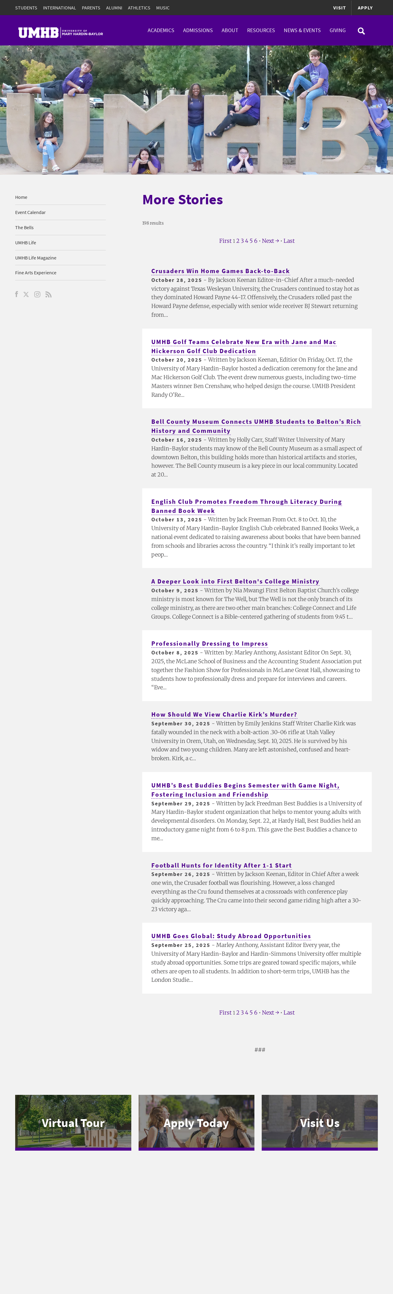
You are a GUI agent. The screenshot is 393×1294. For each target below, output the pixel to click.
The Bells (24, 227)
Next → (270, 240)
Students (26, 8)
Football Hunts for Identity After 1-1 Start (224, 865)
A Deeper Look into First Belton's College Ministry (238, 581)
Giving (338, 30)
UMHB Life (25, 242)
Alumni (114, 8)
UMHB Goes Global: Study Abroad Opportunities (234, 936)
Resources (261, 30)
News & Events (302, 30)
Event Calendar (30, 212)
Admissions (198, 30)
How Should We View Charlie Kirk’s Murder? (227, 714)
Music (163, 8)
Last (289, 240)
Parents (91, 8)
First (225, 240)
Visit (339, 8)
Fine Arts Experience (35, 272)
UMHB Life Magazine (35, 258)
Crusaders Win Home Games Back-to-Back (223, 271)
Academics (161, 30)
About (230, 30)
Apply (365, 8)
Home (21, 197)
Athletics (139, 8)
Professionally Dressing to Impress (212, 643)
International (59, 8)
